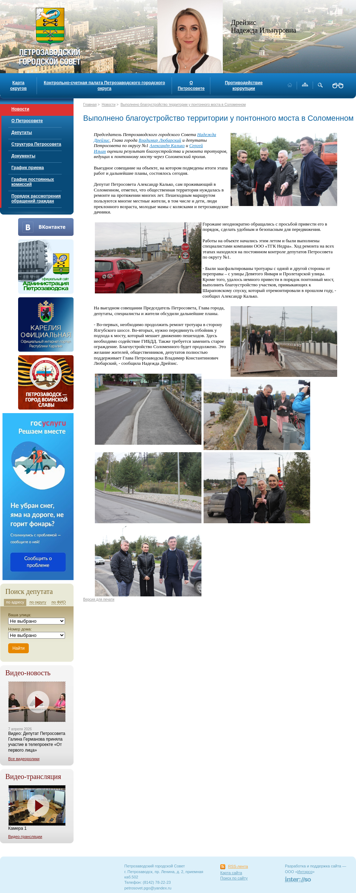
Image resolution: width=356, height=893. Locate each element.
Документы (23, 155)
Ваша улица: (19, 615)
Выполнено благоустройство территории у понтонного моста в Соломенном (183, 105)
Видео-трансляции (25, 836)
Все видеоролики (23, 759)
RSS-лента (238, 866)
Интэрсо (305, 872)
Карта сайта (231, 873)
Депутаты (21, 132)
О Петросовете (191, 85)
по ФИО (59, 602)
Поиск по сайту (234, 878)
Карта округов (18, 85)
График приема (27, 167)
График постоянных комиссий (32, 182)
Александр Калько (167, 145)
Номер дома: (20, 629)
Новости (20, 109)
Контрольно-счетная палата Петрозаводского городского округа (104, 85)
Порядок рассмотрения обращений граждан (36, 199)
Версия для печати (98, 599)
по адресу (15, 602)
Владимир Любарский (160, 140)
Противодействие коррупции (244, 85)
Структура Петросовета (36, 144)
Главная (90, 105)
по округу (37, 602)
